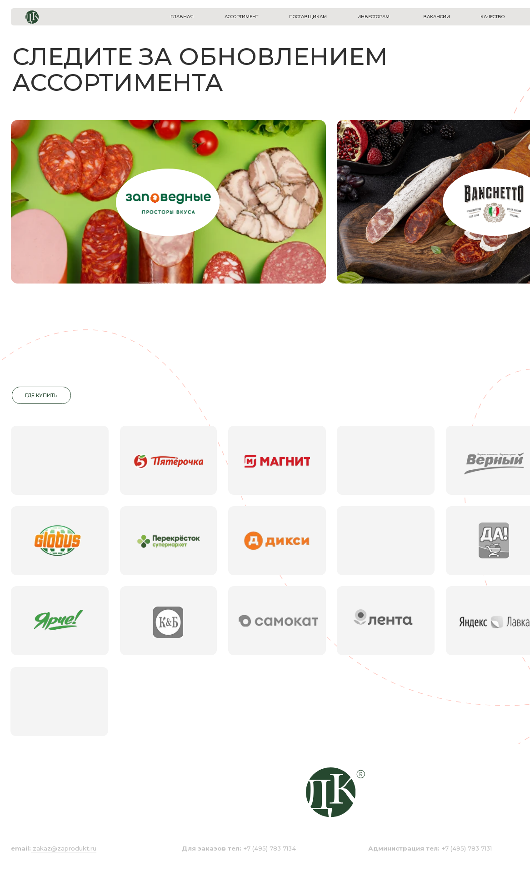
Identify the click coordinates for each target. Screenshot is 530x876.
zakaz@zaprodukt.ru (64, 848)
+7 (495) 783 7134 (239, 848)
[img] (168, 202)
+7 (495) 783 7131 (430, 848)
